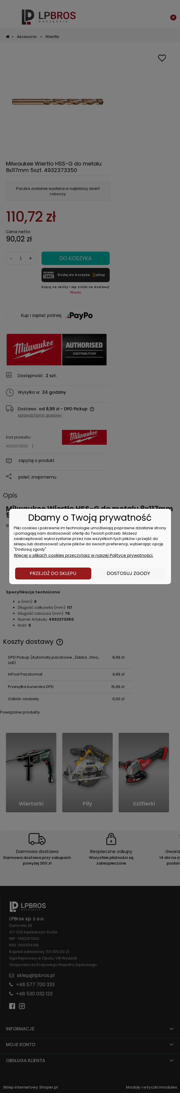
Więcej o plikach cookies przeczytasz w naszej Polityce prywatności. (83, 555)
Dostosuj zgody (128, 573)
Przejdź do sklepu (53, 573)
